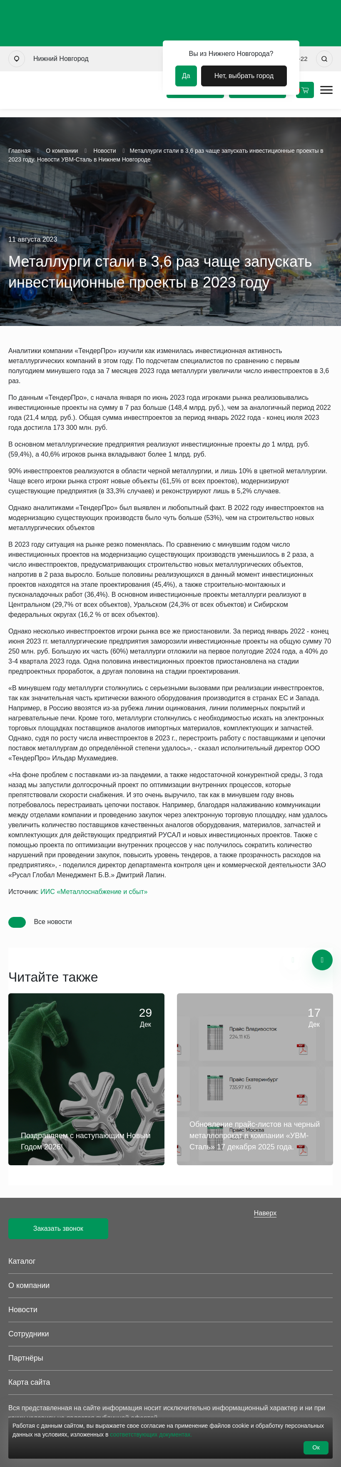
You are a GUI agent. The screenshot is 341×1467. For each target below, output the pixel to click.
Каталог (21, 1261)
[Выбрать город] (16, 58)
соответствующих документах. (151, 1434)
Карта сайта (29, 1382)
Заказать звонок (58, 1228)
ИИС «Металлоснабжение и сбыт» (93, 891)
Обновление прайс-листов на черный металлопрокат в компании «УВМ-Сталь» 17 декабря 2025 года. (254, 1135)
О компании (29, 1285)
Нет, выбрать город (244, 75)
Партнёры (25, 1358)
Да (186, 75)
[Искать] (324, 58)
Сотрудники (28, 1334)
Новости (22, 1309)
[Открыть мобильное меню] (326, 90)
